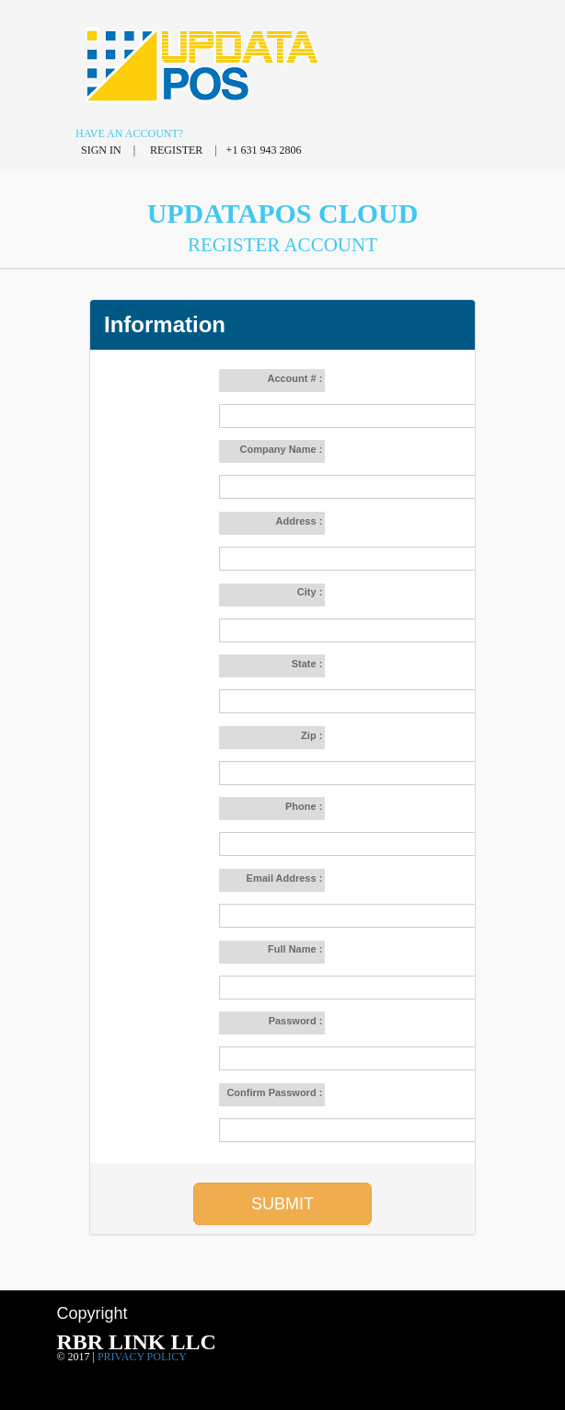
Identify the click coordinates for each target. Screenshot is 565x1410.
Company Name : (282, 449)
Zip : (313, 735)
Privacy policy (142, 1356)
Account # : (296, 378)
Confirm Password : (275, 1092)
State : (309, 663)
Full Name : (295, 948)
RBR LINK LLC (135, 1342)
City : (311, 591)
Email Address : (286, 878)
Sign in (102, 150)
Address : (301, 520)
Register (177, 150)
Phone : (305, 806)
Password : (297, 1020)
